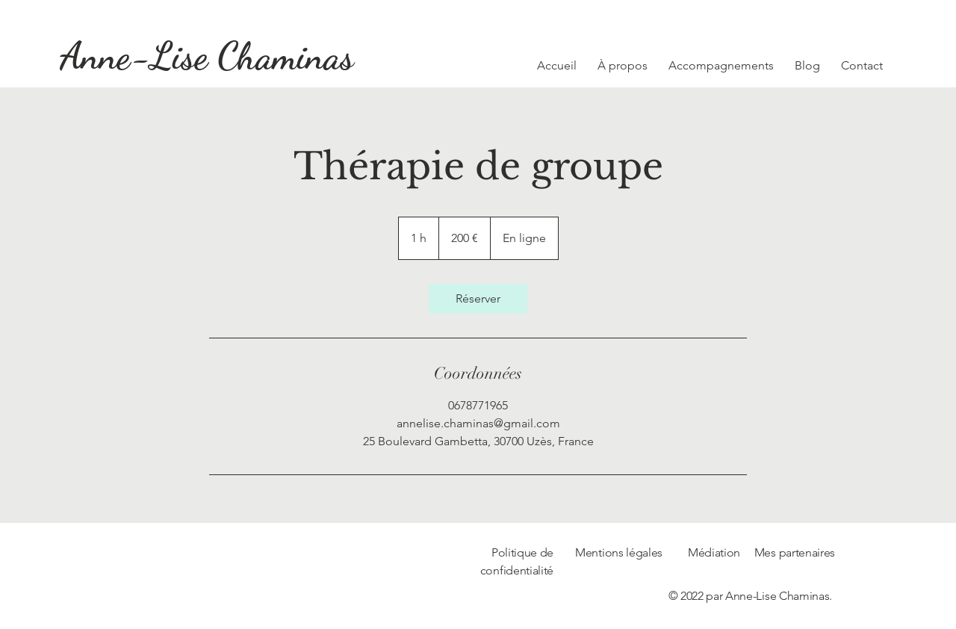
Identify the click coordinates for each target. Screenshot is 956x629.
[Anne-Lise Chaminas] (207, 56)
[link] (478, 299)
